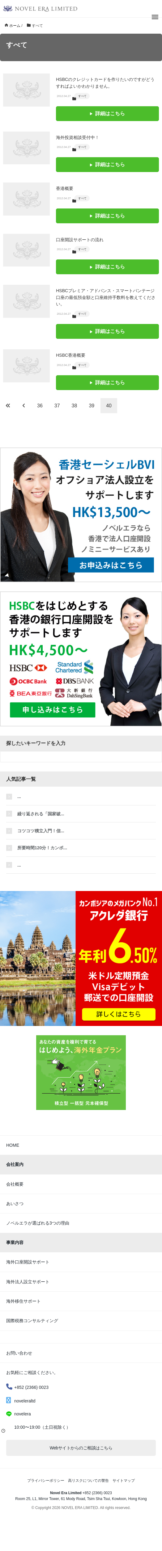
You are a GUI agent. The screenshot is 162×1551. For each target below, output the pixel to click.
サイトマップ (124, 1480)
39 (91, 405)
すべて (82, 96)
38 (74, 405)
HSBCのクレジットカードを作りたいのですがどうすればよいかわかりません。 (105, 83)
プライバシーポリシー (45, 1480)
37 (57, 405)
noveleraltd (21, 1400)
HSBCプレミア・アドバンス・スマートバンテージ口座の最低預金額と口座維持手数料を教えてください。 (106, 297)
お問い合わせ (19, 1353)
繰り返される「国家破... (40, 813)
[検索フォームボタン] (156, 756)
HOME (12, 1145)
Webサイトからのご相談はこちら (81, 1447)
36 (40, 405)
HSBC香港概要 (70, 355)
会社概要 (14, 1184)
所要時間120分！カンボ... (42, 847)
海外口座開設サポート (27, 1261)
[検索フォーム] (74, 756)
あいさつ (14, 1203)
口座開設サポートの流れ (80, 239)
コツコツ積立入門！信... (40, 830)
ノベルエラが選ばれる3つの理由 (37, 1223)
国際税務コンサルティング (32, 1320)
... (19, 796)
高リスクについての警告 (88, 1480)
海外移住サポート (23, 1301)
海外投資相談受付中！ (77, 137)
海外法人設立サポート (27, 1281)
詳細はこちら (107, 113)
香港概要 (64, 188)
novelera (22, 1413)
